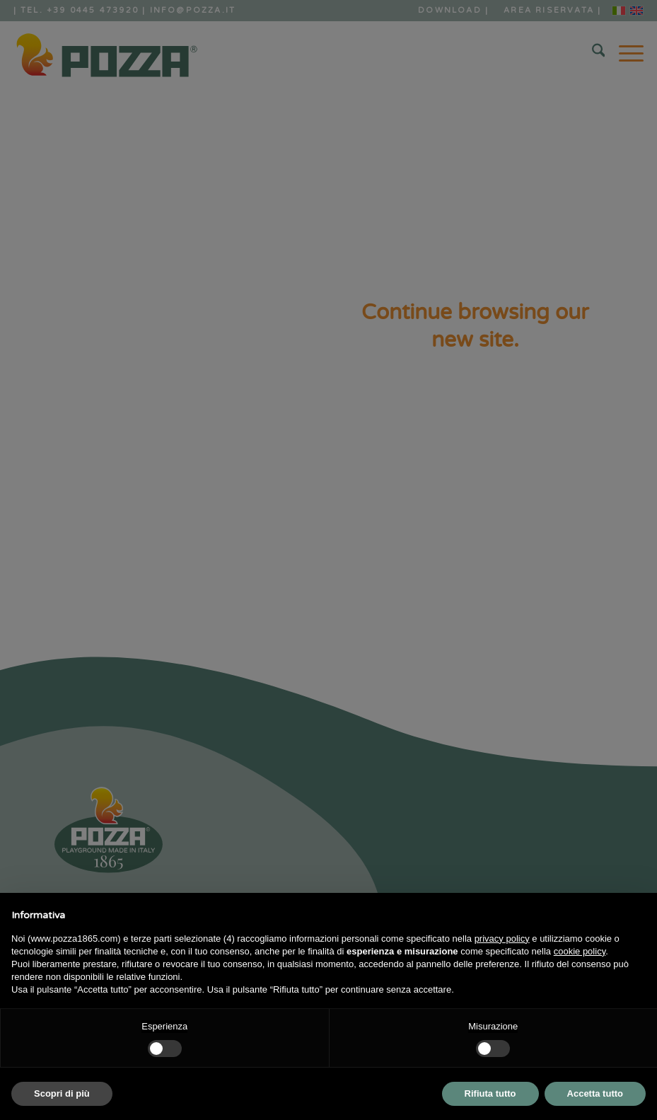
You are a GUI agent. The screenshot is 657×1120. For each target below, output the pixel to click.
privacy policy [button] (502, 938)
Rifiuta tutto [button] (490, 1093)
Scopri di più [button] (62, 1093)
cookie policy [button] (579, 951)
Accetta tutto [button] (595, 1093)
